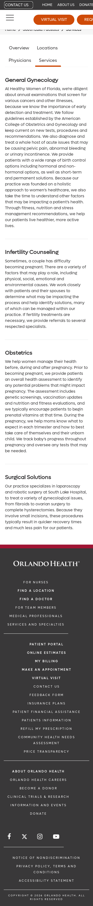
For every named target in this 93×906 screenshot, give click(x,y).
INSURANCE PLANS (47, 703)
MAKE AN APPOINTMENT (46, 670)
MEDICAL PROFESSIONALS (36, 616)
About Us (65, 4)
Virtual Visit (54, 19)
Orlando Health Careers (38, 780)
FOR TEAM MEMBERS (36, 608)
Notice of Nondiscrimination (46, 858)
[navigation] (46, 5)
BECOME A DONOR (38, 788)
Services (48, 60)
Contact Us (17, 4)
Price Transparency (46, 752)
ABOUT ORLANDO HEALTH (38, 771)
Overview (19, 48)
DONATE (38, 814)
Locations (47, 48)
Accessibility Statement (46, 881)
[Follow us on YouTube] (56, 837)
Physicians (20, 60)
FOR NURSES (36, 582)
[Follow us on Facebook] (9, 837)
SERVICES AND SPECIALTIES (35, 625)
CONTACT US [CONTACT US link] (46, 687)
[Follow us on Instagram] (40, 837)
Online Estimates (46, 653)
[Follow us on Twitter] (24, 837)
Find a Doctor (36, 599)
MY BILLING (46, 661)
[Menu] (10, 20)
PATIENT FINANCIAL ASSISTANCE (47, 712)
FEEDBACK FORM (47, 695)
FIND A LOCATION (36, 591)
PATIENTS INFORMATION (46, 720)
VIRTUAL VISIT (46, 678)
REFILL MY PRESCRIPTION (46, 729)
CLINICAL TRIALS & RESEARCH (38, 797)
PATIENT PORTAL (46, 644)
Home (47, 4)
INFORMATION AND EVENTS (38, 805)
